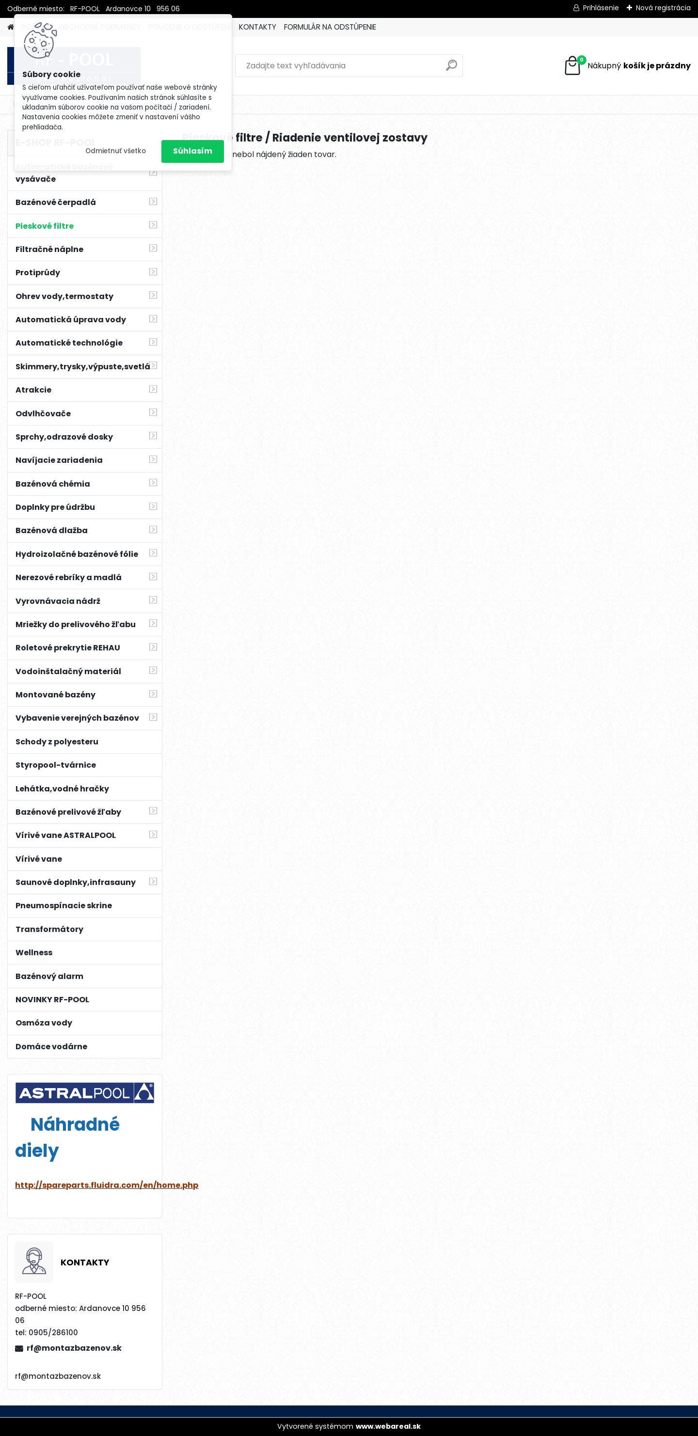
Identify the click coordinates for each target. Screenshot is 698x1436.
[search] (451, 69)
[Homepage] (10, 27)
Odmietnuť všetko (115, 151)
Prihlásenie (601, 8)
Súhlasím (192, 151)
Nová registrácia (663, 8)
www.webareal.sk (388, 1426)
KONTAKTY (257, 27)
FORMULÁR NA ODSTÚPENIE (330, 27)
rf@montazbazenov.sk (74, 1348)
